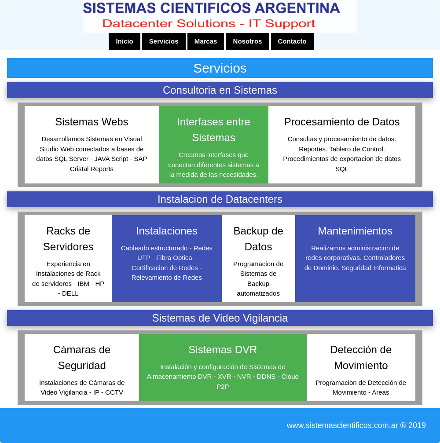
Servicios (164, 41)
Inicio (124, 41)
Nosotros (247, 41)
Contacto (292, 41)
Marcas (205, 41)
